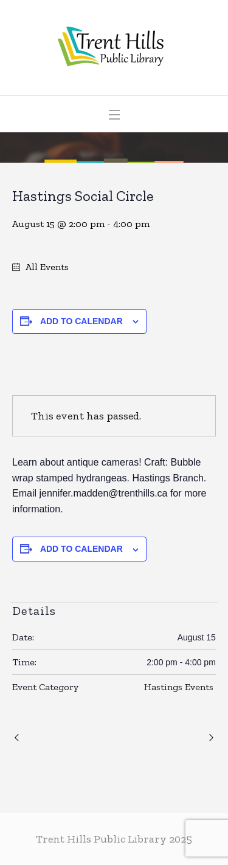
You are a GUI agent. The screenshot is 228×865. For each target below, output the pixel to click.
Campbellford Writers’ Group (210, 738)
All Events (46, 267)
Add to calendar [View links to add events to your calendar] (81, 321)
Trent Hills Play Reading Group (18, 738)
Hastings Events (178, 687)
